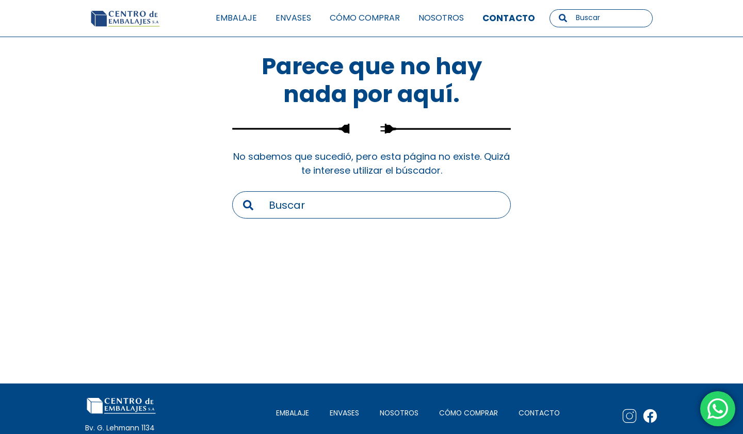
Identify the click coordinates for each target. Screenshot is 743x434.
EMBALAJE (292, 413)
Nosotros (441, 18)
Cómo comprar (365, 18)
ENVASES (344, 413)
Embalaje (236, 18)
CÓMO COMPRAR (468, 413)
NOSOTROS (399, 413)
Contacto (508, 18)
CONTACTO (539, 413)
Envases (293, 18)
